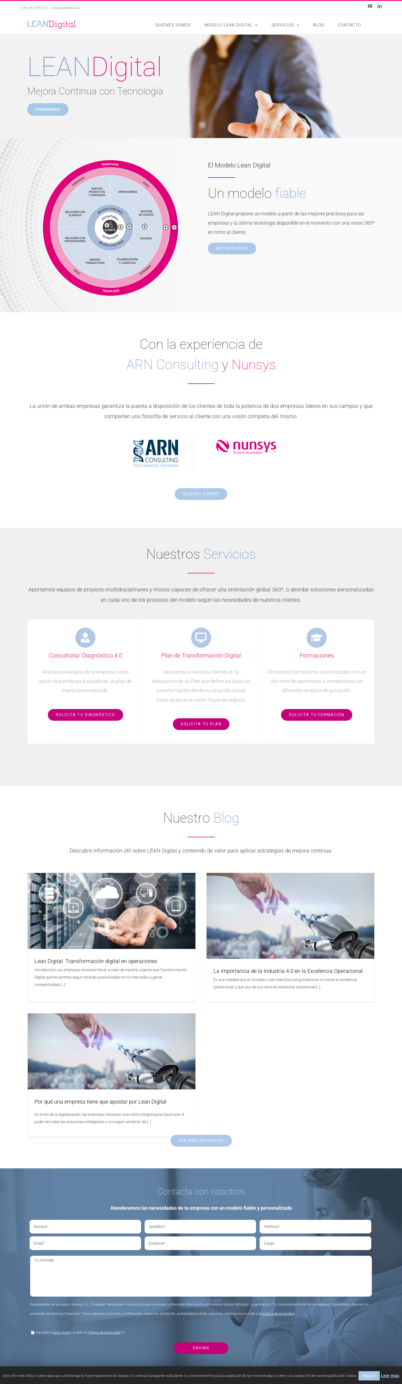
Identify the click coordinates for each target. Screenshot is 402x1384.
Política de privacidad (104, 1232)
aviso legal (61, 1232)
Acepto (369, 1376)
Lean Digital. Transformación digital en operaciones (96, 961)
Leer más (390, 1375)
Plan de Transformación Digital (234, 1336)
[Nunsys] (246, 444)
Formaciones (219, 1349)
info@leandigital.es (65, 8)
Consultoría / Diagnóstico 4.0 (232, 1323)
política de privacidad (278, 1214)
